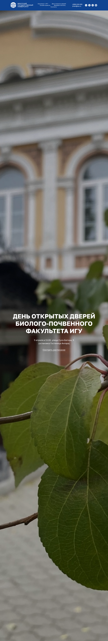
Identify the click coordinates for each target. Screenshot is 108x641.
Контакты (54, 7)
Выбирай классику (60, 5)
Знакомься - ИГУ (43, 3)
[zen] (96, 5)
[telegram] (93, 5)
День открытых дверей (59, 3)
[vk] (86, 5)
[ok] (89, 5)
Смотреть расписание (54, 350)
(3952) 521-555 (77, 4)
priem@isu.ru (76, 6)
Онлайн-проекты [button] (45, 5)
